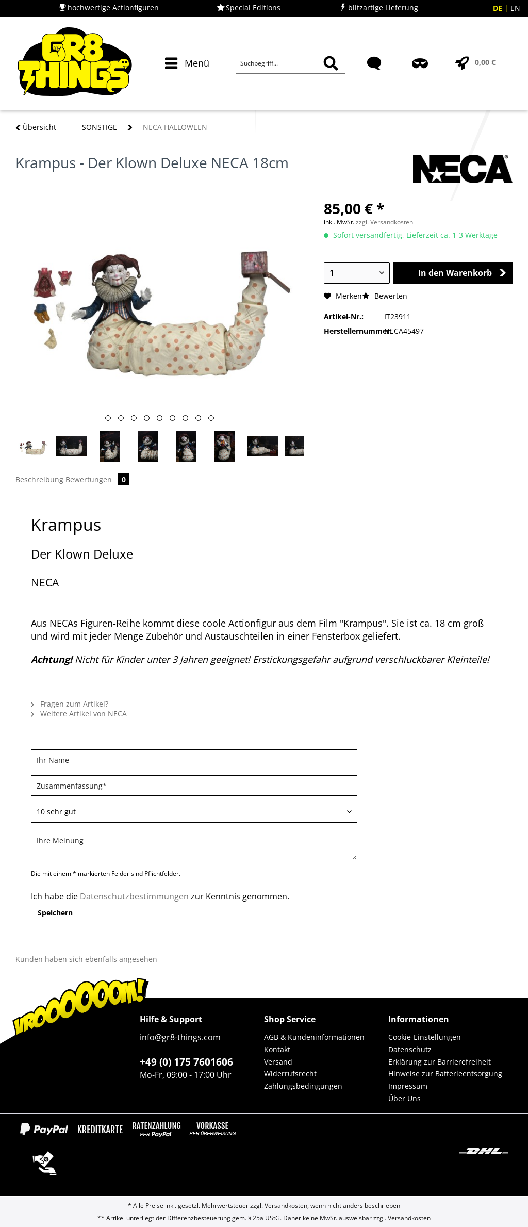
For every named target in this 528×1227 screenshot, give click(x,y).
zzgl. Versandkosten (384, 222)
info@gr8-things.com (180, 1037)
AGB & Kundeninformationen (314, 1037)
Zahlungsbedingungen (303, 1086)
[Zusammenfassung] (194, 785)
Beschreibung (39, 479)
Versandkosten (286, 1205)
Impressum (407, 1086)
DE (498, 8)
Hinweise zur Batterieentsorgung (445, 1073)
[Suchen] (331, 63)
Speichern (55, 913)
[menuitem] (184, 81)
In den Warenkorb (462, 273)
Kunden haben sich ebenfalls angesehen (86, 959)
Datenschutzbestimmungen (134, 896)
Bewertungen (97, 479)
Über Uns (404, 1098)
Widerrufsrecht (290, 1073)
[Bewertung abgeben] (194, 812)
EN (515, 8)
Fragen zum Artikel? (69, 704)
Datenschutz (410, 1049)
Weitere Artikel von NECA (79, 713)
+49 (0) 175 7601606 (186, 1062)
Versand (278, 1062)
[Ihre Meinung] (194, 845)
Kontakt (277, 1049)
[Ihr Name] (194, 759)
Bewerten (384, 296)
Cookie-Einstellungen (424, 1037)
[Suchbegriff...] (290, 63)
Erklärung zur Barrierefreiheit (439, 1062)
